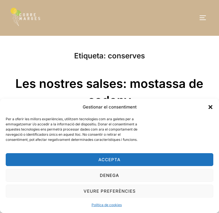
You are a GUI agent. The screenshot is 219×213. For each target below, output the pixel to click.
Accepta (109, 159)
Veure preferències (110, 191)
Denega (109, 175)
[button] (210, 107)
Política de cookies (107, 205)
